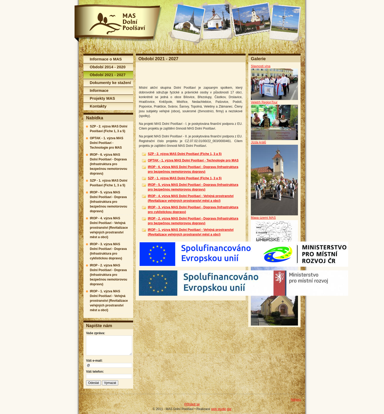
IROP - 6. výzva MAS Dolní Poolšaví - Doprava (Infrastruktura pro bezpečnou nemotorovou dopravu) (108, 164)
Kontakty (98, 106)
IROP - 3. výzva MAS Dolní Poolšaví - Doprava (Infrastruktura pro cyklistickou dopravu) (108, 251)
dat (229, 409)
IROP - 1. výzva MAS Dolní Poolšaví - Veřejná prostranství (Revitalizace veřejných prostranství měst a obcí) (109, 300)
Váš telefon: (95, 371)
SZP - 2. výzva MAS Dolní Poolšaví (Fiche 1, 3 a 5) (108, 129)
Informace (99, 90)
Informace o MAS (106, 59)
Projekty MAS (102, 98)
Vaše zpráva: (95, 333)
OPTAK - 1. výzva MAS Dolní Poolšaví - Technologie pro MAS (106, 142)
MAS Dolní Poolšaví (118, 23)
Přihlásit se (192, 404)
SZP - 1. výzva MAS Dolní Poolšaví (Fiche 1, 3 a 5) (108, 183)
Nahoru (296, 399)
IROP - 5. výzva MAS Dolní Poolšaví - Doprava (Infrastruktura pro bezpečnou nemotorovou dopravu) (108, 202)
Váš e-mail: (94, 360)
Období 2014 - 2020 (108, 67)
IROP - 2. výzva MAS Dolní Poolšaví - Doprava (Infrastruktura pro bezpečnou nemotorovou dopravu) (108, 275)
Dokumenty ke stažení (110, 82)
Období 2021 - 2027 (108, 74)
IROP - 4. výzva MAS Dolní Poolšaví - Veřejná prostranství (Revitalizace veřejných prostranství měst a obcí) (109, 227)
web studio (218, 409)
